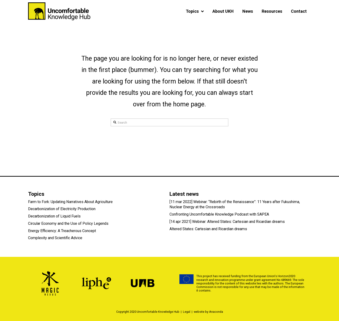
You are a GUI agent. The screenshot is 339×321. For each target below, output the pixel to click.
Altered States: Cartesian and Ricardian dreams (208, 229)
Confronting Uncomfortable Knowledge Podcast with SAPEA (219, 214)
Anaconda (216, 311)
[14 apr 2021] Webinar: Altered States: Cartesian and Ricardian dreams (227, 221)
